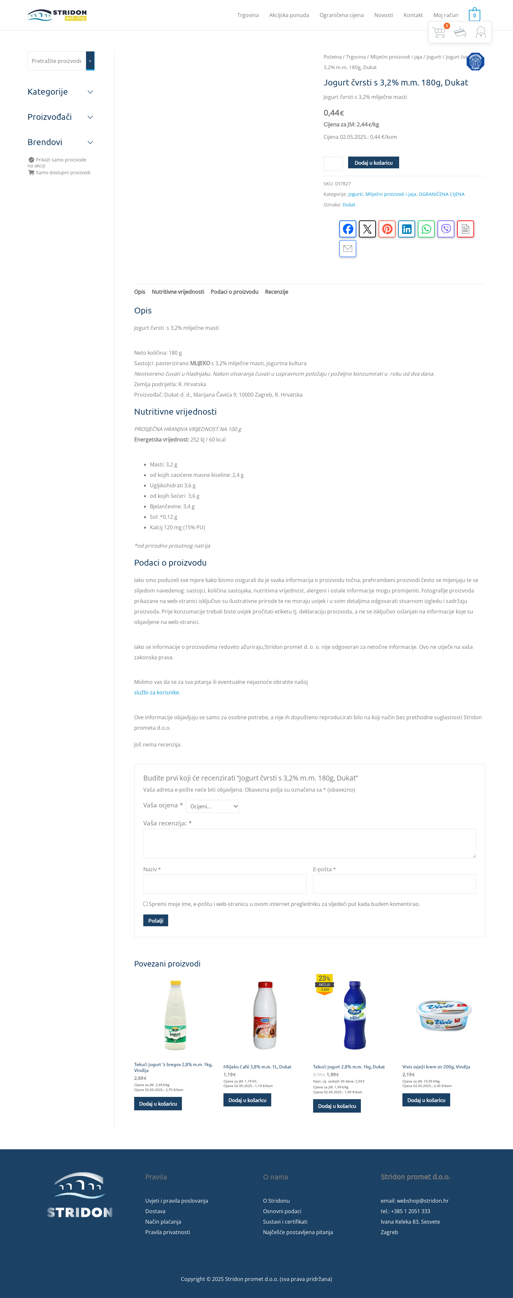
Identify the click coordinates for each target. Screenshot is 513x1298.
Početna (333, 56)
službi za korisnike (156, 692)
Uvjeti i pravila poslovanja (176, 1200)
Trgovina (250, 15)
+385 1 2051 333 (410, 1211)
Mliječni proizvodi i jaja (396, 56)
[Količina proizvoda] (333, 164)
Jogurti (434, 56)
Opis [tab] (139, 291)
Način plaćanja (163, 1221)
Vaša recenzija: (167, 822)
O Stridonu (276, 1200)
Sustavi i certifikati (285, 1221)
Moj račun (447, 15)
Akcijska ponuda (291, 15)
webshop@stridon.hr (423, 1200)
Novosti (385, 15)
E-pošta (324, 869)
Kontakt (415, 15)
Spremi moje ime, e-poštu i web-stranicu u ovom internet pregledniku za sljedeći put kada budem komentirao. (284, 904)
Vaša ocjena (163, 804)
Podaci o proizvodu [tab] (234, 291)
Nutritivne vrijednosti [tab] (178, 291)
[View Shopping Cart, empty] (475, 15)
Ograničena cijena (344, 15)
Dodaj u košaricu (374, 162)
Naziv (152, 869)
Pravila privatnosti (167, 1232)
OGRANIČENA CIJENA (442, 194)
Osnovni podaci (282, 1211)
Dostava (155, 1211)
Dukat (349, 204)
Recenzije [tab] (276, 291)
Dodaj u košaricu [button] (158, 1103)
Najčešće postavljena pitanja (298, 1232)
